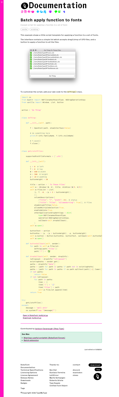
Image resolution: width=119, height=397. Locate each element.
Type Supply (55, 383)
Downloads (26, 380)
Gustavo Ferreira (57, 372)
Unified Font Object (59, 385)
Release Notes (27, 378)
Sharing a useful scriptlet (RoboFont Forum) (44, 338)
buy (98, 369)
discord (76, 370)
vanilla (24, 29)
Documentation (58, 5)
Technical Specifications (32, 370)
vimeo (75, 375)
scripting (34, 29)
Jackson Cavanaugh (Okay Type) (49, 329)
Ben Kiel (53, 370)
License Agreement (29, 375)
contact (76, 365)
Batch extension (31, 340)
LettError (54, 375)
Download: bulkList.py (32, 318)
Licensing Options (29, 372)
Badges (24, 383)
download (95, 365)
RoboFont (25, 365)
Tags (23, 388)
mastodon (77, 372)
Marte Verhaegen (57, 378)
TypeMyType (41, 393)
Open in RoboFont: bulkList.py (35, 315)
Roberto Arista (56, 380)
